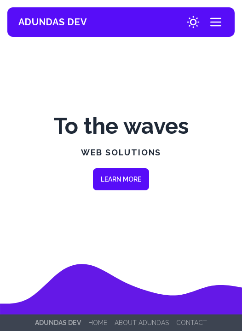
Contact (191, 322)
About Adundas (142, 322)
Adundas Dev (52, 22)
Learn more (121, 179)
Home (97, 322)
